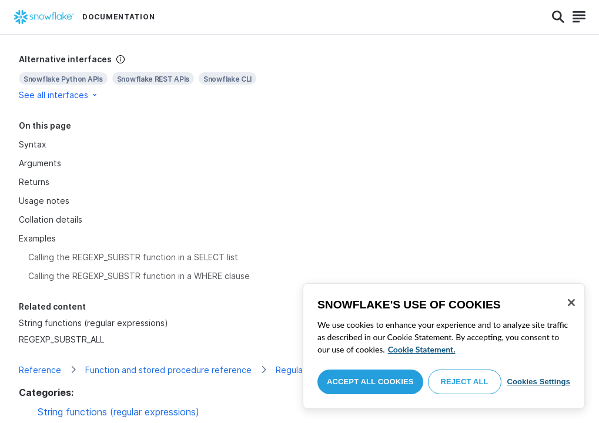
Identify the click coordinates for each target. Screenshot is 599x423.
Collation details (50, 219)
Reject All (464, 381)
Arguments (40, 163)
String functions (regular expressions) (93, 323)
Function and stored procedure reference (168, 370)
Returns (34, 182)
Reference (40, 370)
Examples (37, 238)
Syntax (32, 144)
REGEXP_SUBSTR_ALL (61, 339)
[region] (444, 346)
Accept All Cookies (370, 381)
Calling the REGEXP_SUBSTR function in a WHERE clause (139, 276)
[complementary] (299, 77)
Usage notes (44, 201)
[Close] (571, 302)
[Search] (558, 17)
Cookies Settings (538, 381)
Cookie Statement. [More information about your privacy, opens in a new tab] (422, 349)
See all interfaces (59, 95)
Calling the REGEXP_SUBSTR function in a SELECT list (133, 257)
